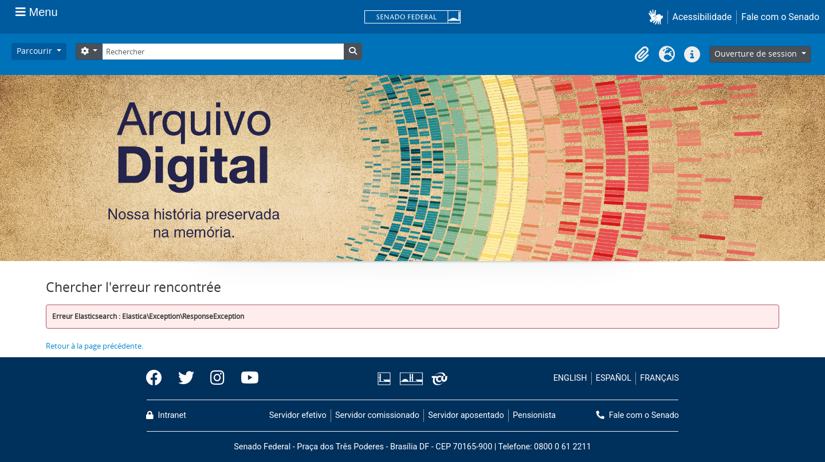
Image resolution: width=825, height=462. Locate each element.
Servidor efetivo (298, 415)
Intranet (166, 415)
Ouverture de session (756, 53)
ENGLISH (570, 378)
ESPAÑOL (613, 378)
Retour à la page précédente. (94, 346)
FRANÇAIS (659, 378)
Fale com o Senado (780, 16)
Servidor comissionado (377, 415)
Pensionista (534, 415)
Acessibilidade (702, 16)
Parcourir (35, 50)
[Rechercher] (223, 51)
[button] (658, 17)
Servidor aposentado (466, 415)
